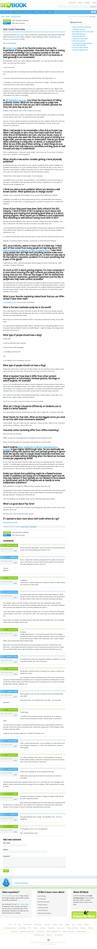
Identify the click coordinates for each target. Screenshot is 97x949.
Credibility (42, 928)
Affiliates (67, 924)
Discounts (90, 928)
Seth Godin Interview (14, 29)
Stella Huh (49, 935)
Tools (43, 12)
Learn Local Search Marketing (81, 27)
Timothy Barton (59, 935)
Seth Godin (20, 35)
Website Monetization (44, 913)
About (80, 2)
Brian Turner (12, 545)
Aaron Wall (24, 526)
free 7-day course (23, 904)
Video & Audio (61, 928)
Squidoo (5, 384)
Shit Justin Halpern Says (80, 50)
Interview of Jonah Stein (79, 38)
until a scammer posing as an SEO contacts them (26, 250)
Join (72, 2)
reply (15, 550)
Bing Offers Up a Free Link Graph (82, 31)
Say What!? (92, 16)
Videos (50, 12)
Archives (80, 924)
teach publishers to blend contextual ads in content (30, 448)
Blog (10, 12)
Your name (6, 843)
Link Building (42, 896)
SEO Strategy (22, 928)
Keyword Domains (81, 931)
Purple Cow (11, 48)
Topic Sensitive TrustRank (20, 20)
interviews (33, 526)
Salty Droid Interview (78, 41)
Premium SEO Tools (72, 928)
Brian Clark (12, 691)
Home (4, 12)
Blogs (7, 16)
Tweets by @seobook (21, 883)
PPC (29, 928)
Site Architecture (43, 910)
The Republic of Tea (9, 302)
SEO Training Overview (10, 928)
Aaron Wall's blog (16, 16)
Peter (15, 826)
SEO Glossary (38, 924)
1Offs (15, 794)
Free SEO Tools (27, 924)
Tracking (35, 928)
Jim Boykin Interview (78, 29)
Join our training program (10, 896)
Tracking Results (43, 907)
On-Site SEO (42, 899)
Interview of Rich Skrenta (80, 47)
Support (87, 2)
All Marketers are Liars (16, 100)
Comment (6, 856)
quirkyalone (12, 755)
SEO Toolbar (14, 931)
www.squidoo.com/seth (10, 522)
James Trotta (11, 592)
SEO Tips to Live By (18, 23)
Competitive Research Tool (27, 931)
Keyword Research (44, 902)
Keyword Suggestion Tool (53, 931)
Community (26, 12)
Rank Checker (40, 931)
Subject (5, 849)
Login (94, 2)
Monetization (51, 928)
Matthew (13, 557)
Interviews (83, 928)
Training (35, 12)
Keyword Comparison (68, 931)
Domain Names (42, 904)
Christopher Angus (39, 935)
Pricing (17, 12)
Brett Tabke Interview (79, 34)
